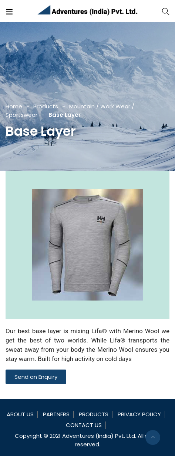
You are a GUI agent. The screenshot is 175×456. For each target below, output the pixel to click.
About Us (20, 414)
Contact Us (84, 425)
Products (45, 106)
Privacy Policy (139, 414)
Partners (56, 414)
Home (14, 106)
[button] (36, 377)
